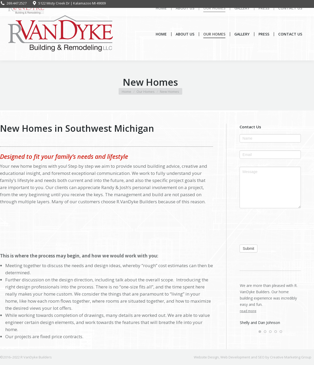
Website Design (206, 357)
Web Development (235, 357)
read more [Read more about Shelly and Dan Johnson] (248, 311)
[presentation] (270, 226)
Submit (248, 248)
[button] (260, 331)
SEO (261, 357)
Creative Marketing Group (290, 357)
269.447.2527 (13, 3)
